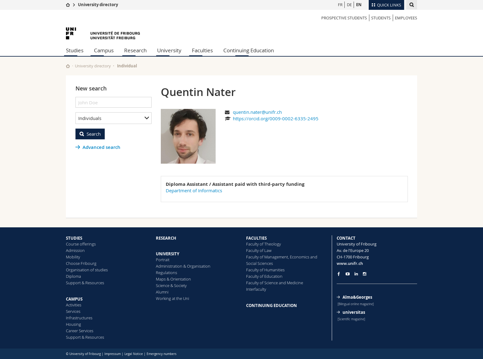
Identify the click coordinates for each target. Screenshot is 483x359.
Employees (406, 18)
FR (340, 4)
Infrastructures (79, 318)
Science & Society (171, 285)
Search (94, 134)
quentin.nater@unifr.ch (257, 112)
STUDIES (74, 238)
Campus (104, 50)
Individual (127, 66)
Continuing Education (248, 50)
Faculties (202, 50)
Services (73, 311)
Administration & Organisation (183, 266)
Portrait (162, 259)
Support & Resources (85, 282)
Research (135, 50)
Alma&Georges (357, 297)
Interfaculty (256, 289)
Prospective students (344, 18)
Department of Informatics (194, 190)
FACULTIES (256, 238)
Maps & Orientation (173, 279)
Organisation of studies (87, 270)
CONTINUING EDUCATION (271, 305)
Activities (73, 305)
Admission (75, 250)
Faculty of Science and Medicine (274, 282)
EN (359, 4)
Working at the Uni (172, 298)
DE (349, 4)
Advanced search (101, 147)
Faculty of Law (258, 250)
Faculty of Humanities (265, 270)
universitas (354, 312)
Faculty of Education (264, 276)
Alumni (162, 292)
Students (381, 18)
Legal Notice (133, 354)
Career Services (79, 330)
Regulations (166, 272)
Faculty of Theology (263, 244)
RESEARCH (166, 238)
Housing (73, 324)
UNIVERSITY (167, 254)
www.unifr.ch (350, 263)
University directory (98, 4)
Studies (74, 50)
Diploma (73, 276)
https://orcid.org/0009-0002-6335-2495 (276, 118)
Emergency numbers (162, 354)
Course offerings (81, 244)
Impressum (112, 354)
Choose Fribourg (81, 263)
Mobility (73, 257)
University (169, 50)
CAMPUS (74, 299)
